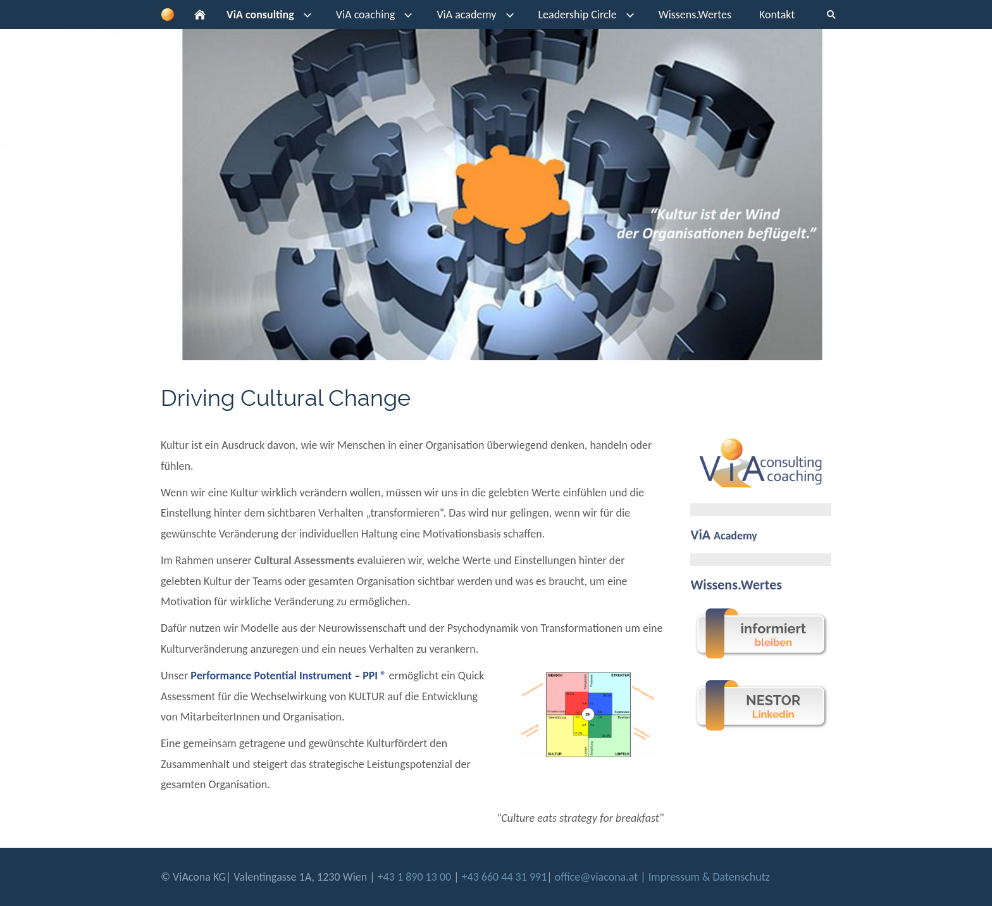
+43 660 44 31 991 (504, 877)
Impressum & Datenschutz (709, 877)
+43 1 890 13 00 (416, 877)
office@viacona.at (596, 877)
